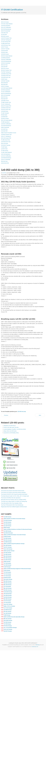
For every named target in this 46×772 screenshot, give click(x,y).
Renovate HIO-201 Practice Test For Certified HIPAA (13, 499)
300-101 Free (4, 64)
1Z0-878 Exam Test (5, 45)
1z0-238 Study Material (6, 88)
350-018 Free (4, 161)
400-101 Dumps (5, 22)
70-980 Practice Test (6, 102)
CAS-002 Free (4, 32)
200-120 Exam (4, 143)
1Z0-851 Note (4, 52)
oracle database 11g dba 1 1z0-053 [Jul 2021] (15, 429)
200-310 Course (5, 68)
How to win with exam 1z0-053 (11, 427)
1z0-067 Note (4, 148)
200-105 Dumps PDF (6, 138)
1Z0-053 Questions (5, 25)
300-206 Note (4, 84)
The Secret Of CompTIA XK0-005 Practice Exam (12, 490)
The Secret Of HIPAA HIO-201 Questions (11, 497)
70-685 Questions (5, 122)
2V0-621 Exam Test (5, 109)
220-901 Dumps (5, 118)
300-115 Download (5, 95)
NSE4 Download (5, 127)
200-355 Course (5, 36)
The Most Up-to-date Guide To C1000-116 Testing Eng (14, 501)
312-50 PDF (4, 34)
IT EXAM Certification (12, 9)
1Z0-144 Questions (5, 154)
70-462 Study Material (6, 152)
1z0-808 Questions (5, 57)
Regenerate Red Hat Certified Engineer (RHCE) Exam (14, 506)
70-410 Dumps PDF (6, 41)
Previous (6, 415)
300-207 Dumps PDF (6, 106)
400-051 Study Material (6, 56)
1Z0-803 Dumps (5, 54)
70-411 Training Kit (5, 104)
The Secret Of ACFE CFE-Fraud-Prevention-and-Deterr (14, 494)
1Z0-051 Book (4, 50)
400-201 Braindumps (6, 93)
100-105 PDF (4, 66)
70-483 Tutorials (5, 113)
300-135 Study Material (6, 120)
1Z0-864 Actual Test (5, 107)
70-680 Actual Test (5, 43)
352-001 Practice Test (6, 70)
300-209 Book (4, 82)
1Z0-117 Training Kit (6, 136)
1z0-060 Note (4, 116)
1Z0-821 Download (5, 63)
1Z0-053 (4, 172)
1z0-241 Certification (6, 156)
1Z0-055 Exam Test (5, 77)
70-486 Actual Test (5, 139)
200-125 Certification (6, 27)
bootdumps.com (35, 646)
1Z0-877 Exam (4, 47)
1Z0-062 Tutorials (5, 81)
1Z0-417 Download (5, 159)
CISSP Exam (4, 79)
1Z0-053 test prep (22, 411)
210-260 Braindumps (6, 125)
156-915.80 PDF (5, 163)
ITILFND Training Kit (6, 72)
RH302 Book (4, 114)
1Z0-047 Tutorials (5, 48)
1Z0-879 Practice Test (6, 38)
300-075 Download (5, 31)
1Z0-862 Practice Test (6, 134)
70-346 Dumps (4, 150)
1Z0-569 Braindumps (6, 157)
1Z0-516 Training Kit (6, 39)
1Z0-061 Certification (6, 123)
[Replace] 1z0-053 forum (10, 425)
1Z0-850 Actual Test (5, 75)
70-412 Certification (5, 91)
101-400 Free (4, 129)
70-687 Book (4, 147)
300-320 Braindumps (6, 29)
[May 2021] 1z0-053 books (10, 431)
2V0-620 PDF (4, 131)
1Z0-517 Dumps (5, 86)
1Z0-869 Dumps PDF (6, 73)
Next (40, 415)
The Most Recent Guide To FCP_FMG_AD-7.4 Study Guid (15, 496)
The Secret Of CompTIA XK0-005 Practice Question (13, 492)
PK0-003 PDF (4, 98)
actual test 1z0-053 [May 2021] (11, 432)
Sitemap (38, 644)
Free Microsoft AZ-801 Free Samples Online (11, 503)
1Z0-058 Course (5, 100)
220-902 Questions (5, 89)
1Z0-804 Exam (4, 111)
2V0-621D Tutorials (5, 145)
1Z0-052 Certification (6, 59)
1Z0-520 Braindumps (6, 61)
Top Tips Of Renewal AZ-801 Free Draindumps (12, 505)
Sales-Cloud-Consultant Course (8, 132)
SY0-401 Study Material (6, 23)
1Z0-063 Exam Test (5, 141)
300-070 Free (4, 97)
